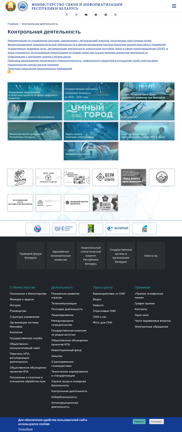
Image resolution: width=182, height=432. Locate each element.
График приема (145, 303)
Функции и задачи (22, 299)
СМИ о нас (99, 317)
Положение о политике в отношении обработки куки (28, 379)
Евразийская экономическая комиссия (61, 255)
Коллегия (16, 332)
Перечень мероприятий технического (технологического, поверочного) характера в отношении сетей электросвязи (83, 60)
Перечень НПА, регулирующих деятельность (20, 358)
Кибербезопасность (64, 397)
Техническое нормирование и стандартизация (69, 373)
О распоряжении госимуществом (62, 364)
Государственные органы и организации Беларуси (121, 255)
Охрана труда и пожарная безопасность (68, 383)
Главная (13, 23)
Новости (98, 305)
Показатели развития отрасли (65, 296)
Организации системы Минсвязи (24, 324)
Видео (97, 299)
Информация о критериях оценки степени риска (39, 56)
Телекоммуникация (64, 303)
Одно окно (142, 315)
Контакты (141, 309)
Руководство (18, 311)
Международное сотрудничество (62, 323)
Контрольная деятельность (69, 391)
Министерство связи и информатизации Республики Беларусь (77, 6)
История (15, 305)
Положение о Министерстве (28, 293)
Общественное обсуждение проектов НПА (28, 370)
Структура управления (24, 317)
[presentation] (13, 256)
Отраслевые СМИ (104, 311)
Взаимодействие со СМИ (109, 293)
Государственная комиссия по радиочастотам (68, 332)
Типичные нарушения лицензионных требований (40, 68)
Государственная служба (26, 338)
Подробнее (25, 429)
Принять (139, 421)
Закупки (56, 356)
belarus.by (150, 255)
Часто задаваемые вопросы (153, 321)
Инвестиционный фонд (66, 350)
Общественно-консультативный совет (25, 346)
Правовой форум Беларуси (31, 255)
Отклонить (156, 421)
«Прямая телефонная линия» (149, 296)
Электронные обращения (151, 326)
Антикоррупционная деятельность (64, 405)
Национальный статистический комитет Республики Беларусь (91, 255)
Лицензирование (62, 315)
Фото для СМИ (102, 322)
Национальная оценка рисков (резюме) (33, 64)
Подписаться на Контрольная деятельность (9, 72)
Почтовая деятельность (67, 309)
